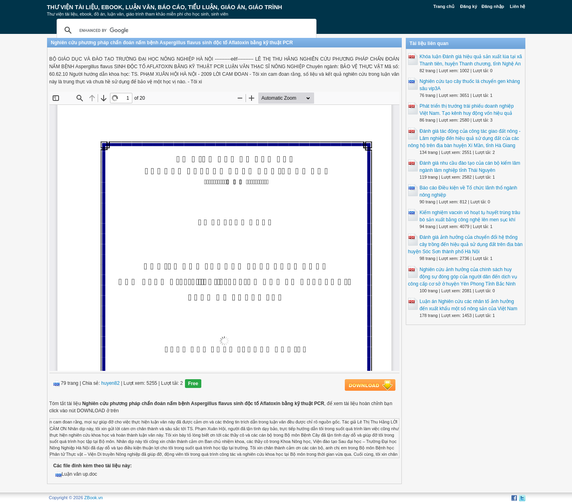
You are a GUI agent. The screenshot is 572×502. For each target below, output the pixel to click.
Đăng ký (468, 6)
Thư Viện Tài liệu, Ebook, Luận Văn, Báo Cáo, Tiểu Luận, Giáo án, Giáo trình (164, 7)
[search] (185, 30)
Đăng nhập (493, 6)
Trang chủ (443, 6)
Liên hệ (517, 6)
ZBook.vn (93, 497)
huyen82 (110, 383)
